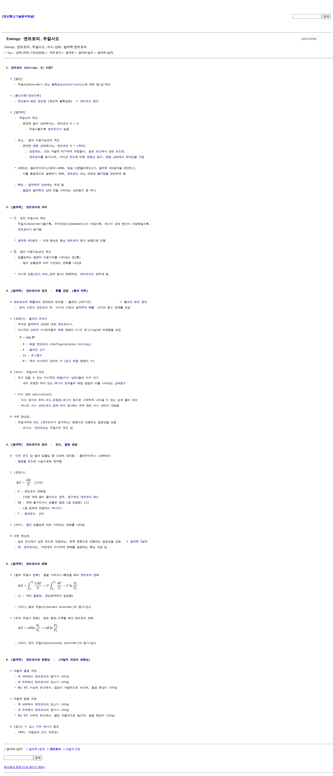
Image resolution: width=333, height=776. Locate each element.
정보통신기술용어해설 (18, 16)
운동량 (57, 400)
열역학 (19, 113)
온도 (98, 152)
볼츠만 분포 (132, 302)
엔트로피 (16, 68)
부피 (45, 274)
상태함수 (78, 191)
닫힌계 (33, 152)
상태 (43, 124)
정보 (20, 101)
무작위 (58, 224)
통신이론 (21, 96)
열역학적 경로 (37, 185)
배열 (60, 330)
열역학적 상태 (42, 191)
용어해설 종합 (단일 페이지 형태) (24, 767)
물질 (25, 191)
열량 (36, 258)
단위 (19, 456)
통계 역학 (80, 291)
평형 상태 (39, 146)
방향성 (91, 157)
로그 (87, 330)
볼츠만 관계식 (38, 319)
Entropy (31, 68)
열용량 (37, 596)
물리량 (101, 174)
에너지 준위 (62, 383)
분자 (22, 308)
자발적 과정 (68, 660)
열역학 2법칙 (139, 542)
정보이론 (33, 96)
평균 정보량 (38, 101)
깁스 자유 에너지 (40, 727)
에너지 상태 (112, 224)
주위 (25, 682)
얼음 (58, 688)
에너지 (67, 400)
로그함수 (36, 356)
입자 (68, 361)
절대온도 (30, 514)
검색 (326, 16)
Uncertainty (73, 85)
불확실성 (57, 85)
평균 (52, 101)
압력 (52, 274)
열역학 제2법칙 (109, 168)
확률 (58, 291)
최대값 (130, 157)
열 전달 (73, 503)
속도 (48, 400)
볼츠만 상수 (37, 350)
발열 (26, 699)
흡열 (26, 671)
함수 (110, 308)
